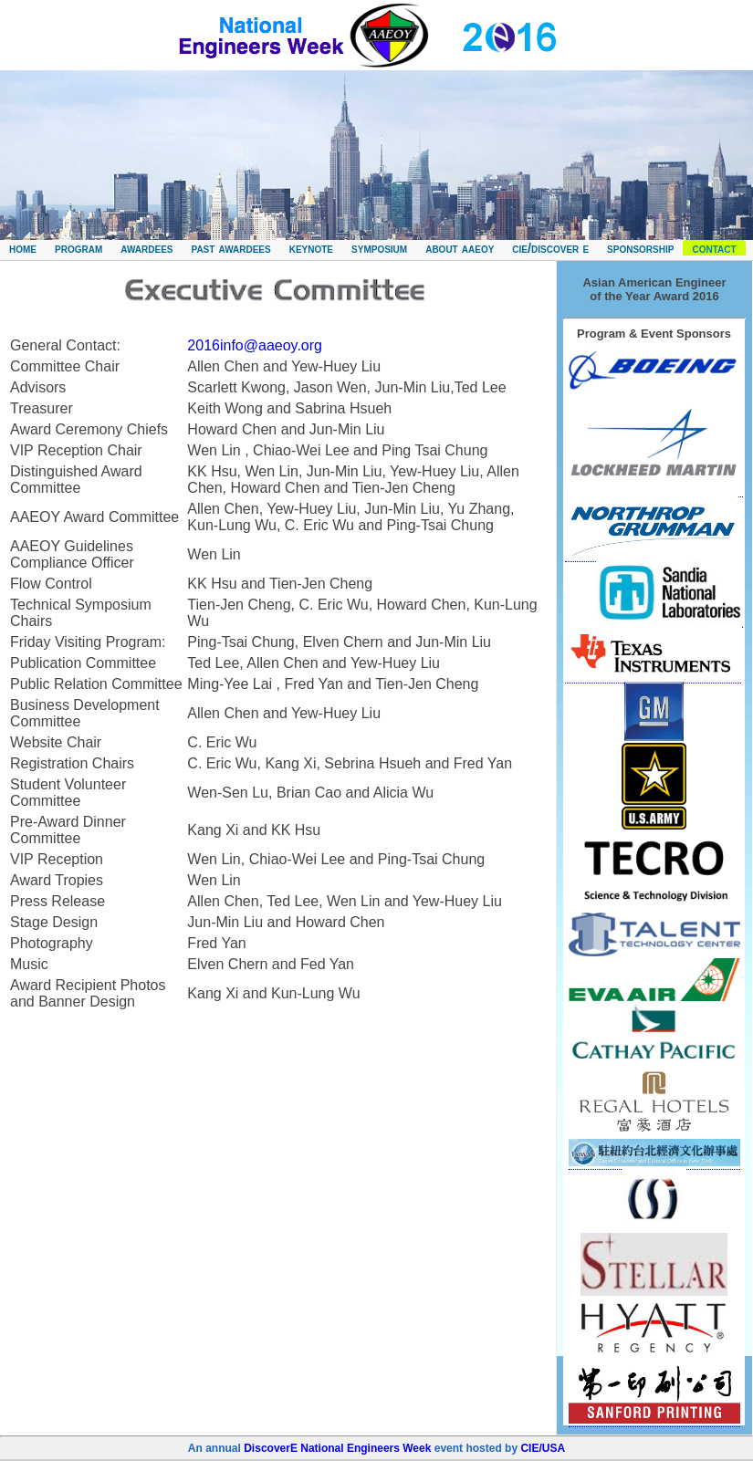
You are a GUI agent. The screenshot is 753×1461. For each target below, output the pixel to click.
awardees (146, 248)
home (23, 248)
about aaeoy (459, 248)
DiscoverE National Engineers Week (337, 1448)
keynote (311, 248)
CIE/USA (542, 1448)
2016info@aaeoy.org (254, 345)
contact (714, 248)
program (78, 248)
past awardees (230, 248)
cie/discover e (550, 248)
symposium (379, 248)
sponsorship (640, 248)
